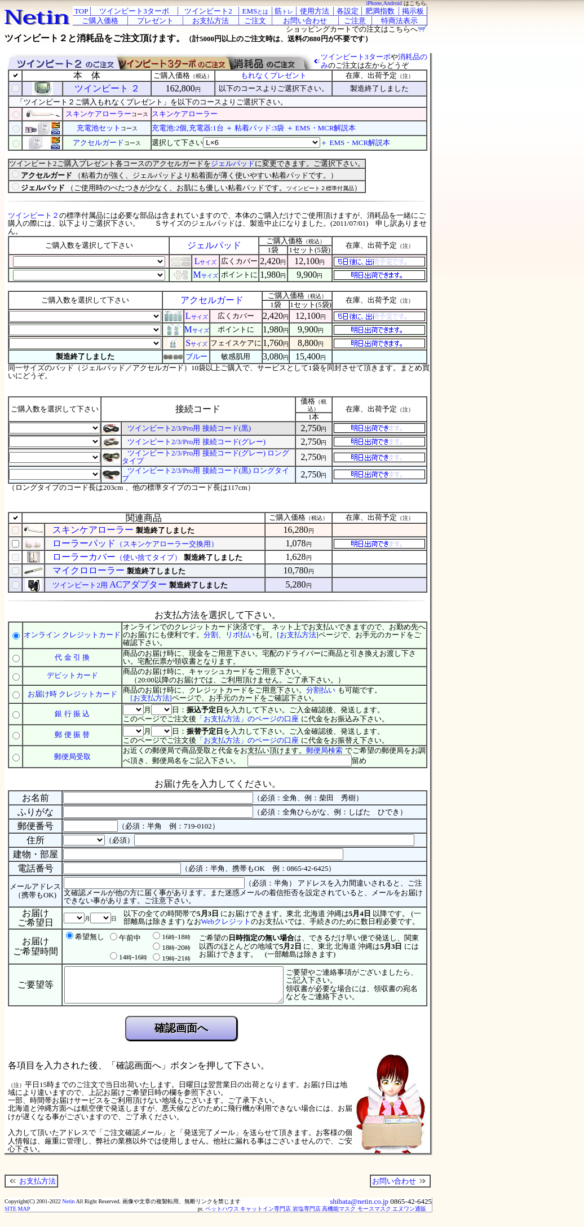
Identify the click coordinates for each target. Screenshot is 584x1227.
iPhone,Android (384, 3)
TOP (81, 11)
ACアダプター (110, 584)
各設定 (348, 11)
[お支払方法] (297, 634)
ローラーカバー (117, 557)
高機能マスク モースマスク (356, 1215)
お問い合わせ (400, 1188)
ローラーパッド (135, 543)
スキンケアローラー (98, 113)
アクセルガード (98, 142)
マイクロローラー (89, 570)
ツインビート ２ (107, 88)
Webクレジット (226, 921)
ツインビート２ (33, 215)
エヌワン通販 (409, 1215)
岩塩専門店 (307, 1215)
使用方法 (314, 11)
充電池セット (99, 128)
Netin (68, 1208)
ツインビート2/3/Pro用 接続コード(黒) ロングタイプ (205, 474)
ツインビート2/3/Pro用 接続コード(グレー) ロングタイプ (205, 457)
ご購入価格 (100, 20)
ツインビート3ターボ (134, 11)
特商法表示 (399, 20)
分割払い (320, 690)
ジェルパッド (233, 163)
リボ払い (240, 634)
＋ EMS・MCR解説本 (355, 142)
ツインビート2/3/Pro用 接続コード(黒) (189, 428)
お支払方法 (31, 1188)
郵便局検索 (324, 750)
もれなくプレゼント (274, 75)
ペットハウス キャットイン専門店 (248, 1215)
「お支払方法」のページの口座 (247, 719)
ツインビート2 (208, 11)
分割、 (214, 634)
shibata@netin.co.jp (359, 1208)
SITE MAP (17, 1215)
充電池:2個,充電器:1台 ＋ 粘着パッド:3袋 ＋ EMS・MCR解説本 (254, 128)
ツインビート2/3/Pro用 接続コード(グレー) (196, 441)
